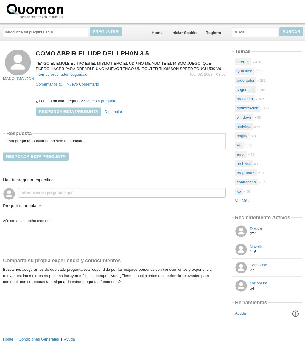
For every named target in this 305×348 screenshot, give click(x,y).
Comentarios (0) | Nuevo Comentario (67, 84)
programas (246, 173)
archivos (244, 163)
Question (244, 71)
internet (42, 74)
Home (157, 32)
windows (244, 117)
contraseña (246, 182)
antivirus (244, 126)
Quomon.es (54, 10)
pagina (242, 136)
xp (239, 191)
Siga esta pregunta (100, 101)
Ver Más (242, 201)
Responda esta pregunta (68, 111)
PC (239, 145)
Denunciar (113, 111)
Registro (213, 32)
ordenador (60, 74)
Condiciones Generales (39, 339)
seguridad (78, 74)
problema (245, 99)
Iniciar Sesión (184, 32)
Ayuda (240, 313)
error (241, 154)
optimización (247, 108)
